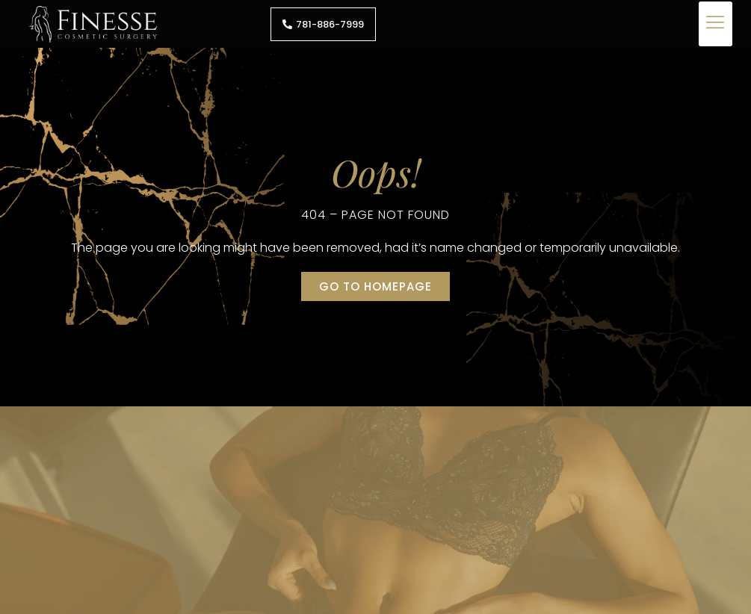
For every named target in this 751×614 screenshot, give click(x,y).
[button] (715, 23)
